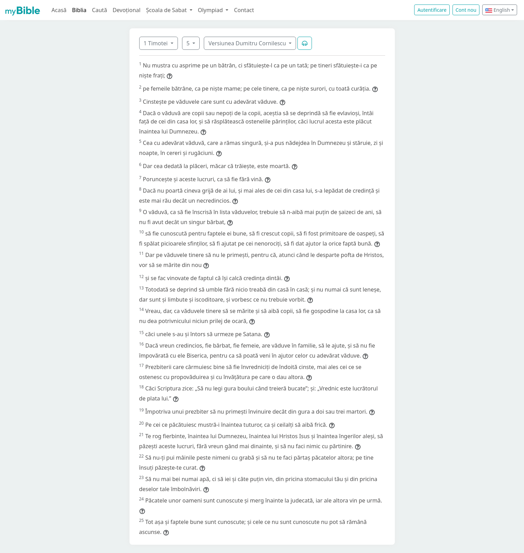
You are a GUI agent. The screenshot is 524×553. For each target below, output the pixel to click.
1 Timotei (156, 43)
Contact (244, 10)
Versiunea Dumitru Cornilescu (247, 43)
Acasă (59, 10)
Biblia (79, 10)
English (497, 10)
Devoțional (127, 10)
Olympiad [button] (211, 10)
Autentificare (431, 10)
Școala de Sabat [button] (167, 10)
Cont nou (466, 10)
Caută (99, 10)
